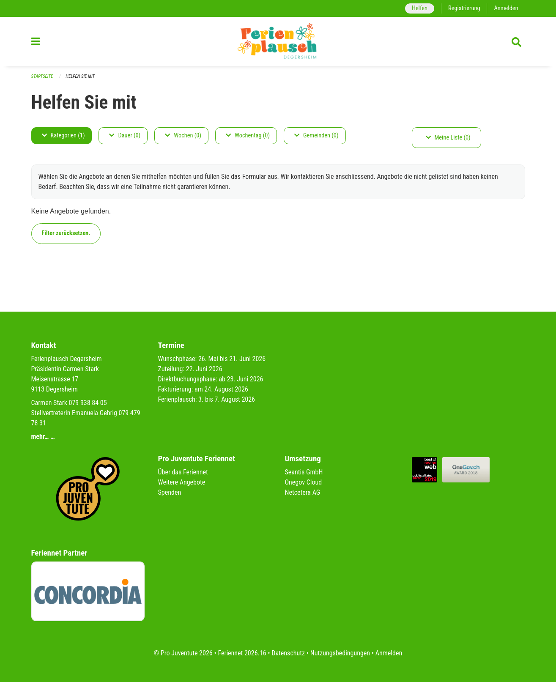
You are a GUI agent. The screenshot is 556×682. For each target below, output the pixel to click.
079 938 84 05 (88, 403)
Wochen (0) (183, 135)
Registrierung (464, 8)
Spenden (169, 492)
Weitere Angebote (181, 482)
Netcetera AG (302, 492)
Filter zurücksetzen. (66, 233)
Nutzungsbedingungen (340, 653)
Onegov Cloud (303, 482)
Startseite (42, 76)
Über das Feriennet (183, 472)
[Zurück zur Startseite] (278, 41)
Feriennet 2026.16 (242, 653)
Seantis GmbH (304, 472)
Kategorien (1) (63, 135)
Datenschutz (288, 653)
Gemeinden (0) (316, 135)
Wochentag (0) (248, 135)
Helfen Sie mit (80, 76)
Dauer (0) (124, 135)
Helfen (419, 8)
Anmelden (506, 8)
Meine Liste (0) (448, 137)
